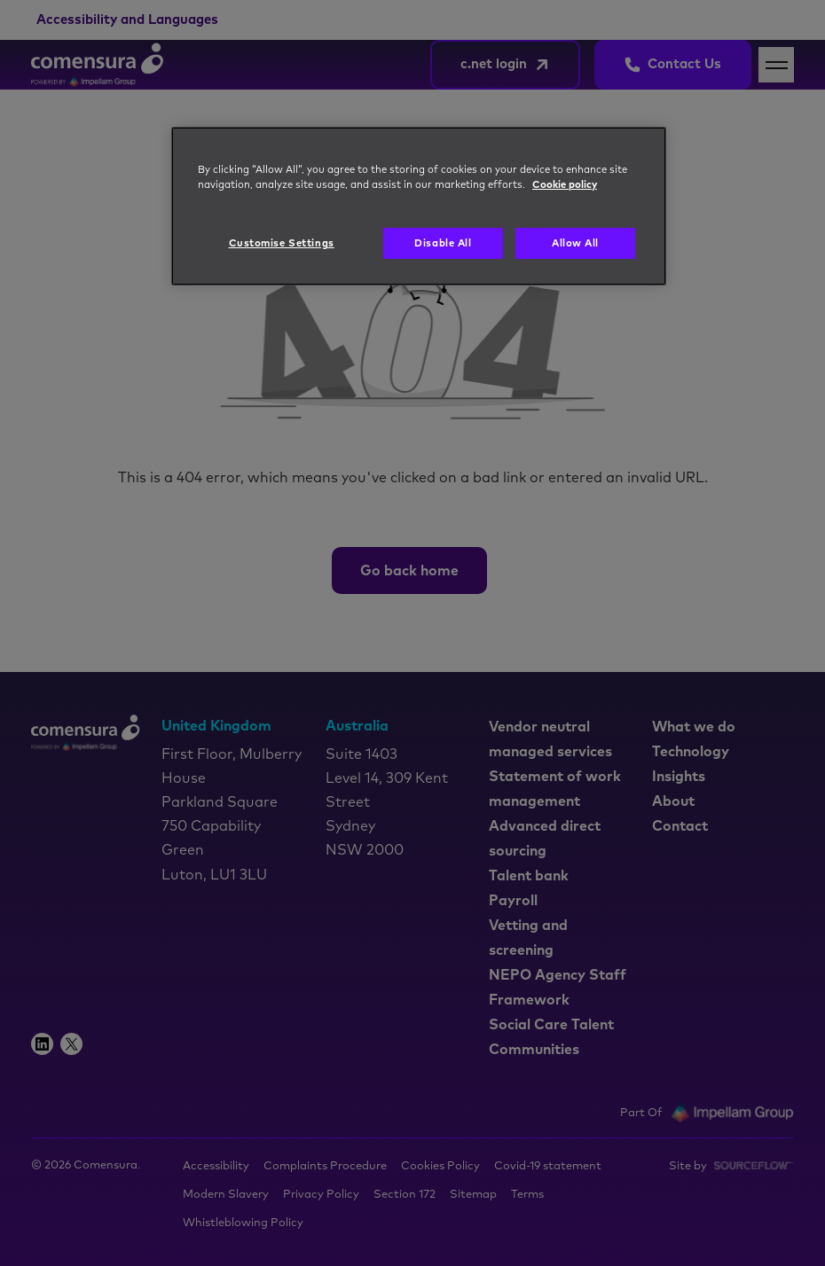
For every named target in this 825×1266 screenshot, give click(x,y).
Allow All (575, 243)
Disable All (442, 243)
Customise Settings (281, 243)
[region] (418, 206)
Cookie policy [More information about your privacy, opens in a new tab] (564, 185)
